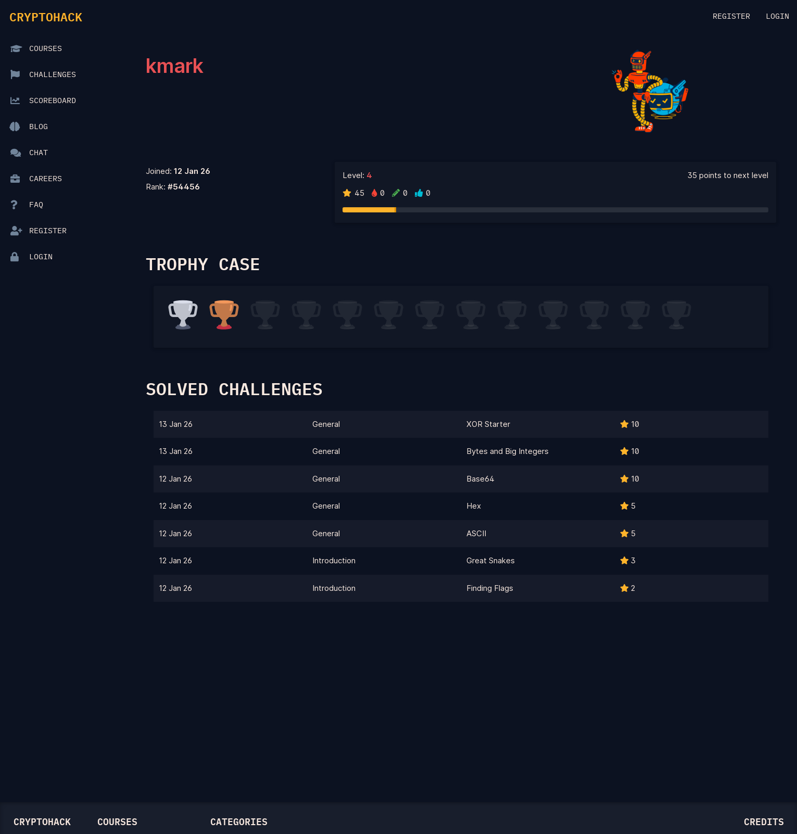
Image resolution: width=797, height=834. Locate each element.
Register (731, 16)
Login (777, 16)
